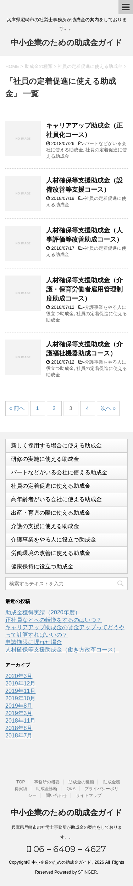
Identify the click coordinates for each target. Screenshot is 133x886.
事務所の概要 (47, 782)
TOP (20, 782)
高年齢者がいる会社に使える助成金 (56, 499)
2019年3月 (19, 713)
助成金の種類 (81, 782)
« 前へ (16, 408)
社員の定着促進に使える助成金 (50, 486)
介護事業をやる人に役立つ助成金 (53, 540)
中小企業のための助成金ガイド (66, 43)
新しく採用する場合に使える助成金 (56, 445)
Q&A (71, 788)
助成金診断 (46, 788)
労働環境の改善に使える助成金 (50, 553)
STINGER (87, 872)
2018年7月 (19, 735)
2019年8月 (19, 706)
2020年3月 (19, 676)
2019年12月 (20, 684)
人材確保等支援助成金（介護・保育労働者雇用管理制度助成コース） (84, 289)
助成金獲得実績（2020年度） (43, 612)
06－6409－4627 (66, 849)
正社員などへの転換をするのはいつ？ (53, 620)
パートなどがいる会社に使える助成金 (59, 472)
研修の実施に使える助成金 (45, 459)
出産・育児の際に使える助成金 (50, 513)
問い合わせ (56, 795)
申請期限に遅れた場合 (33, 642)
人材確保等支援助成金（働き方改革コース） (62, 650)
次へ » (108, 408)
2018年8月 (19, 728)
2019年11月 (20, 691)
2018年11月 (20, 721)
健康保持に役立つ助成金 (42, 566)
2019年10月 (20, 698)
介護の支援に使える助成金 (45, 526)
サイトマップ (88, 795)
